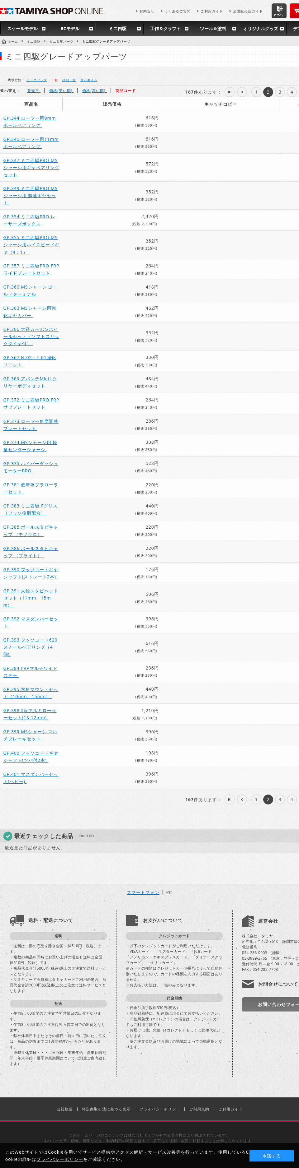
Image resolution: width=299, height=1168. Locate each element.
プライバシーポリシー (160, 1109)
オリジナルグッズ (260, 28)
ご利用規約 (199, 1109)
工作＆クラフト (165, 28)
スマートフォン (143, 892)
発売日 (33, 90)
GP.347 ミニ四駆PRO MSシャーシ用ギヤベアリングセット (31, 167)
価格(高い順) (94, 90)
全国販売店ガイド (248, 11)
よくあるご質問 (177, 11)
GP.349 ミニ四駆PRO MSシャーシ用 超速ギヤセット (30, 195)
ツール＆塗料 (213, 28)
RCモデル (69, 28)
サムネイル (88, 80)
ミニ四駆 (117, 28)
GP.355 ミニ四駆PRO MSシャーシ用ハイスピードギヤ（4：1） (31, 244)
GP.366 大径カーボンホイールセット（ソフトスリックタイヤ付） (31, 336)
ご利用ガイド (212, 11)
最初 (230, 92)
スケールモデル (22, 28)
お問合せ (147, 11)
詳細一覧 (69, 80)
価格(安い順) (61, 90)
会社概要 (65, 1109)
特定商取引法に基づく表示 (106, 1109)
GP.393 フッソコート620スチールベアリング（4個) (30, 647)
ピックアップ (36, 80)
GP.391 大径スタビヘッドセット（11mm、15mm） (31, 598)
